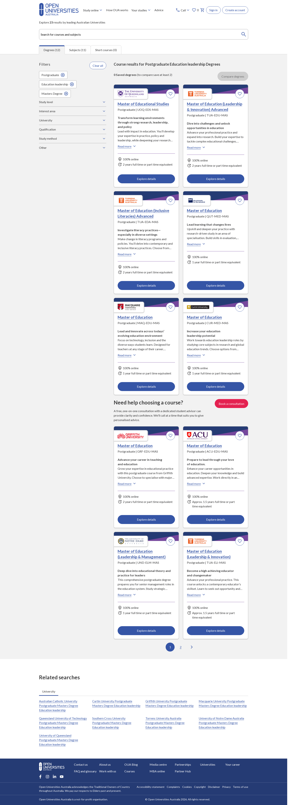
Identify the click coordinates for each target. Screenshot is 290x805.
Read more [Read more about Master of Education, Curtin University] (196, 355)
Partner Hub (183, 771)
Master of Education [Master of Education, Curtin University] (204, 317)
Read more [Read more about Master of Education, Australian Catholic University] (196, 483)
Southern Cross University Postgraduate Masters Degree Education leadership (111, 722)
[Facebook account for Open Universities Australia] (40, 776)
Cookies (187, 786)
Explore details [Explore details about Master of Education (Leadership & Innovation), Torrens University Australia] (215, 630)
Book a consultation (231, 403)
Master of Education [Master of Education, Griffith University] (135, 445)
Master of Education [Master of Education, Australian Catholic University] (204, 445)
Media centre (158, 764)
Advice (158, 10)
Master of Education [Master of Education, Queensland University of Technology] (204, 210)
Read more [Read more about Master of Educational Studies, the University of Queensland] (127, 146)
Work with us (107, 771)
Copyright (200, 786)
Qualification (72, 129)
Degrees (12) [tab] (52, 50)
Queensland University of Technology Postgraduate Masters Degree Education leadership (63, 722)
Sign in (213, 10)
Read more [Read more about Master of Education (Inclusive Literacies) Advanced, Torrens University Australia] (127, 254)
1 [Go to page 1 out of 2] (170, 647)
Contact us (81, 764)
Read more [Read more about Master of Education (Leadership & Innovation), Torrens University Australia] (196, 594)
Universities (207, 764)
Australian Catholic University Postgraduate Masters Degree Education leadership (58, 705)
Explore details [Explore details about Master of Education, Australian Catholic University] (215, 519)
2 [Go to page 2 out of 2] (181, 647)
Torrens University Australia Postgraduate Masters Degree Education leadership (164, 722)
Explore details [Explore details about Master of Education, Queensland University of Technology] (215, 285)
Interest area (72, 111)
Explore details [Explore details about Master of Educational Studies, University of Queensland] (146, 179)
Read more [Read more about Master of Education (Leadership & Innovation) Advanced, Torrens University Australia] (196, 147)
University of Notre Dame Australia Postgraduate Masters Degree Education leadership (221, 722)
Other (72, 147)
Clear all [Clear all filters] (98, 65)
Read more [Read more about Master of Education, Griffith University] (127, 483)
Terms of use (240, 786)
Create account (235, 10)
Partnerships (183, 764)
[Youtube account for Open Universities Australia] (61, 776)
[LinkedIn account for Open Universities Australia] (54, 776)
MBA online (157, 771)
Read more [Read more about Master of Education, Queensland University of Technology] (196, 244)
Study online (93, 10)
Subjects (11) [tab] (77, 50)
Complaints (173, 786)
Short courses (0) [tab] (106, 50)
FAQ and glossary (85, 771)
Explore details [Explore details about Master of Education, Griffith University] (146, 519)
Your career (232, 764)
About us (105, 764)
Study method (72, 138)
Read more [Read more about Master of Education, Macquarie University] (127, 355)
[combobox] (143, 34)
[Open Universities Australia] (59, 15)
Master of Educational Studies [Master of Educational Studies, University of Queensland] (143, 104)
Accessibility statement (151, 786)
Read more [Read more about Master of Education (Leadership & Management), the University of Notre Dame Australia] (127, 594)
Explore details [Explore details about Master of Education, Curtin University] (215, 386)
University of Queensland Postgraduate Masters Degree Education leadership (58, 740)
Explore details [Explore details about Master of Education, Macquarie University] (146, 386)
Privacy (226, 786)
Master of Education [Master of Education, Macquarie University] (135, 317)
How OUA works (117, 10)
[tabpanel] (143, 356)
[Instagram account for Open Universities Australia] (47, 776)
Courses (129, 771)
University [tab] (48, 691)
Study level (72, 102)
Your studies (141, 10)
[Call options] (183, 10)
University (72, 120)
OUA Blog (131, 764)
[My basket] (202, 10)
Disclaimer (214, 786)
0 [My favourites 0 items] (195, 10)
